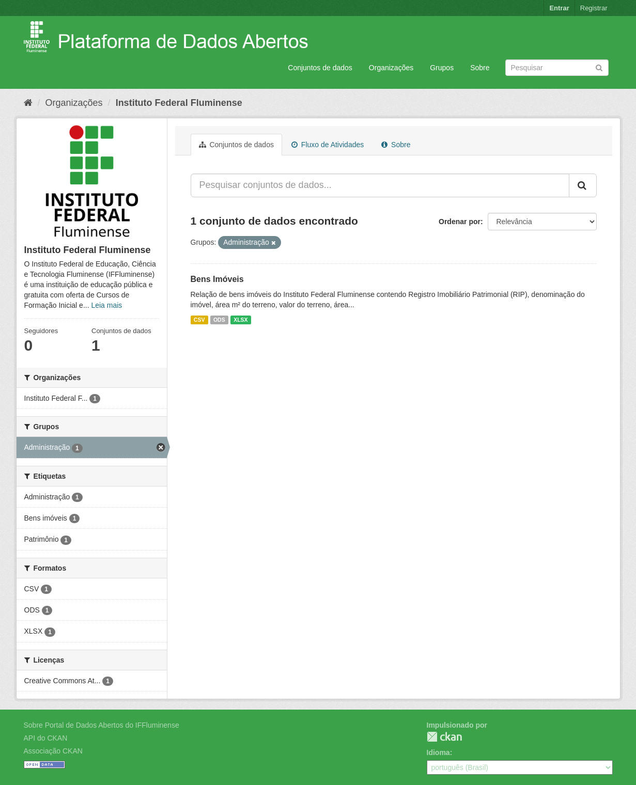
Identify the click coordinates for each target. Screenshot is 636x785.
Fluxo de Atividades (327, 144)
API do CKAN (46, 738)
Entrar (559, 8)
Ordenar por (459, 221)
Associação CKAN (53, 751)
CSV (199, 320)
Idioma (438, 752)
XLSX (240, 320)
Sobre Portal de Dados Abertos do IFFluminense (101, 725)
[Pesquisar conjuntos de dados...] (380, 185)
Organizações (391, 68)
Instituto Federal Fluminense (179, 103)
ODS (219, 320)
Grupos (442, 68)
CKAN (444, 736)
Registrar (594, 8)
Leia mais (106, 305)
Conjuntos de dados (320, 68)
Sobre (479, 68)
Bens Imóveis (217, 279)
